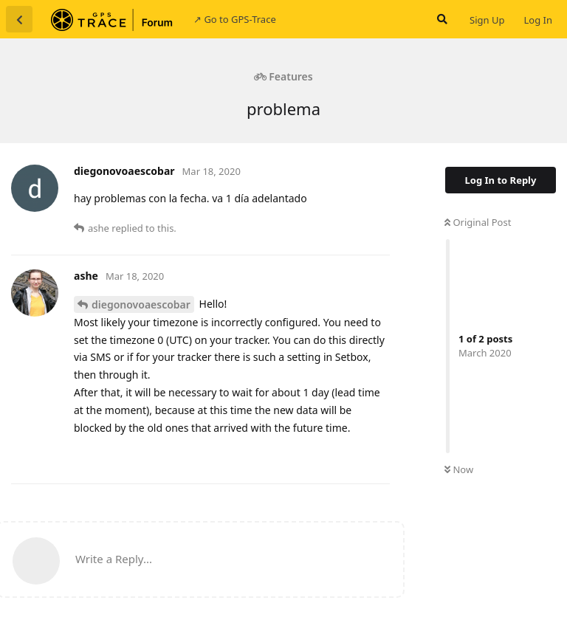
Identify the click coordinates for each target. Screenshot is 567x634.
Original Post (477, 222)
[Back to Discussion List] (19, 19)
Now (458, 469)
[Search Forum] (441, 19)
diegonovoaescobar (141, 304)
